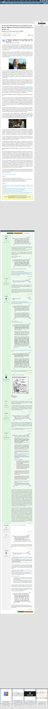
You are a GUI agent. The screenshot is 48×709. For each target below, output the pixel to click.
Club (36, 0)
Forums (4, 0)
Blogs (15, 0)
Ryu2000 (6, 236)
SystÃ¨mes (46, 2)
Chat (18, 0)
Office (40, 2)
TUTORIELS (6, 3)
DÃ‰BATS (30, 3)
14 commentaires (17, 33)
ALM (18, 2)
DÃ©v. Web (27, 2)
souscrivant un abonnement (21, 196)
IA (16, 2)
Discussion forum (42, 23)
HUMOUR (38, 3)
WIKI (33, 3)
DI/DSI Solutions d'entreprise (9, 2)
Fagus (6, 401)
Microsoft (21, 2)
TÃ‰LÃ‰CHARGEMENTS (21, 3)
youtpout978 (6, 525)
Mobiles (43, 2)
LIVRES (16, 3)
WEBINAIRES (12, 3)
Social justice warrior (14, 257)
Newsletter (22, 0)
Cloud (14, 2)
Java (24, 2)
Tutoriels (8, 0)
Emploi (26, 0)
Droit (33, 0)
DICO (35, 3)
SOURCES (26, 3)
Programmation (33, 2)
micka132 (6, 278)
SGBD (37, 2)
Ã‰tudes (29, 0)
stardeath (6, 413)
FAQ (12, 0)
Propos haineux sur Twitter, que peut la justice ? (20, 479)
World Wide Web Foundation (10, 174)
